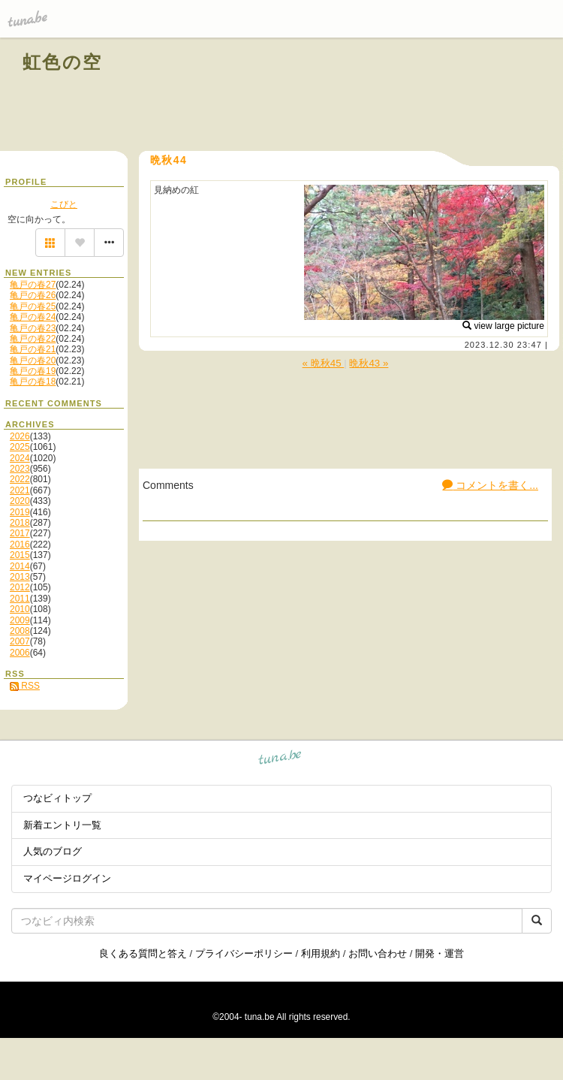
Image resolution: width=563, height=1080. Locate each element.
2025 (20, 447)
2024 (20, 458)
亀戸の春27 (33, 284)
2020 (20, 501)
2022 (20, 479)
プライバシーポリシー (244, 953)
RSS (25, 685)
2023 (20, 468)
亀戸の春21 (33, 349)
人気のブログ (52, 851)
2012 (20, 587)
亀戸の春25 (33, 306)
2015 (20, 555)
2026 (20, 436)
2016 (20, 544)
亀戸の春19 (33, 371)
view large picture (503, 326)
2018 (20, 522)
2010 (20, 609)
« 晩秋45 (324, 363)
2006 (20, 652)
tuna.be (280, 760)
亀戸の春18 (33, 381)
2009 (20, 620)
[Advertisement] (369, 96)
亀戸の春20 (33, 360)
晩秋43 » (368, 363)
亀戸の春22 (33, 338)
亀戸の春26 (33, 295)
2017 (20, 533)
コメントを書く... (490, 485)
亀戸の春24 (33, 317)
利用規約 (320, 953)
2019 (20, 512)
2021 (20, 490)
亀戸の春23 (33, 328)
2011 (20, 598)
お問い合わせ (377, 953)
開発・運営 (439, 953)
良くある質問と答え (143, 953)
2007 (20, 641)
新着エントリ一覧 (62, 825)
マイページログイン (67, 878)
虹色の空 (63, 62)
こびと (63, 204)
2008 (20, 631)
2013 (20, 577)
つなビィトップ (57, 798)
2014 (20, 566)
